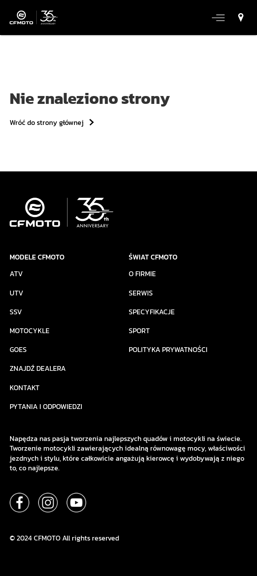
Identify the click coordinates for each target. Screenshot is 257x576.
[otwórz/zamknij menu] (218, 17)
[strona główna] (34, 17)
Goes (18, 350)
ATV (16, 274)
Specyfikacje (152, 312)
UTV (16, 293)
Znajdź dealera (38, 368)
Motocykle (29, 331)
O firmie (142, 274)
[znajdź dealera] (238, 17)
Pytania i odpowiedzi (46, 407)
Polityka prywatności (168, 350)
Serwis (141, 293)
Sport (139, 331)
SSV (16, 312)
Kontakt (24, 388)
